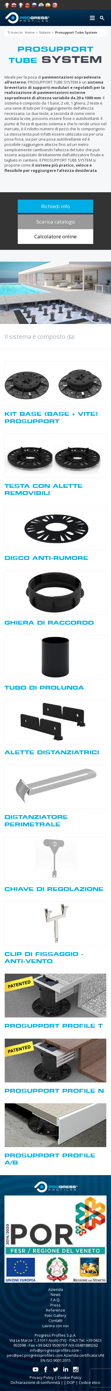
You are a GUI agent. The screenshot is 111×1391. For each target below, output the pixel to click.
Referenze (55, 1310)
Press (55, 1305)
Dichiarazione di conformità (35, 1382)
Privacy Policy (42, 1377)
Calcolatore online (55, 236)
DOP (71, 1382)
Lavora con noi (55, 1325)
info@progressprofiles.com (54, 1350)
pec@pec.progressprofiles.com (35, 1355)
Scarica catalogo (55, 221)
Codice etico (89, 1382)
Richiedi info (55, 206)
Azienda (55, 1289)
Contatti (55, 1320)
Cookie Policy (69, 1377)
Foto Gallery (55, 1315)
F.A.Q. (55, 1299)
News (56, 1294)
